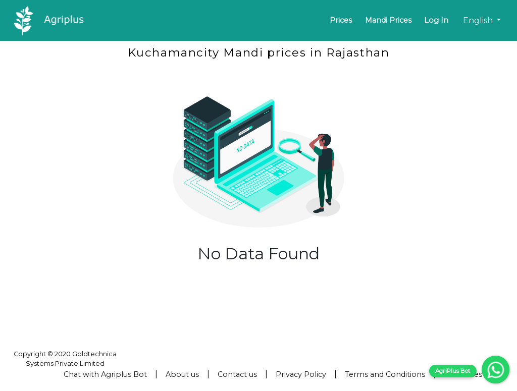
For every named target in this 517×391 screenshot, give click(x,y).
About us (182, 374)
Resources (463, 374)
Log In (436, 20)
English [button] (479, 20)
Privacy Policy (301, 374)
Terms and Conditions (385, 374)
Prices (341, 20)
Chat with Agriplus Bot (105, 374)
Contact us (237, 374)
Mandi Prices (388, 20)
